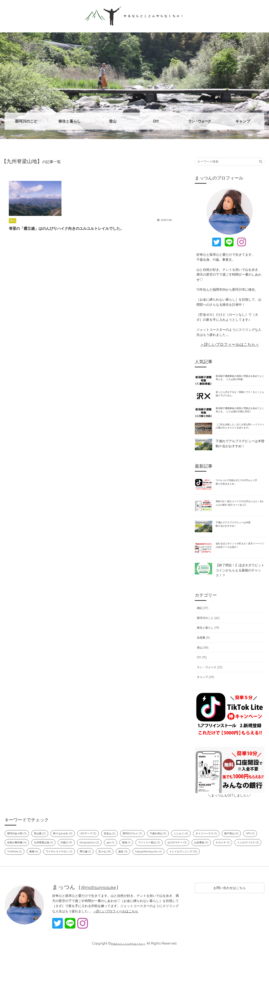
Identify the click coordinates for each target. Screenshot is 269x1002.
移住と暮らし (69, 121)
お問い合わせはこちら (229, 936)
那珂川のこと (26, 121)
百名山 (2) (122, 869)
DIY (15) (200, 692)
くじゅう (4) (201, 869)
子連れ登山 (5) (176, 869)
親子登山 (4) (15, 878)
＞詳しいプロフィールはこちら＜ (229, 344)
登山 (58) (201, 683)
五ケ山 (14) (196, 888)
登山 (112, 121)
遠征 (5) (216, 888)
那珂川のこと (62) (208, 653)
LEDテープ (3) (98, 869)
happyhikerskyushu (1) (22, 897)
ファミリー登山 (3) (206, 878)
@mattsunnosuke (103, 933)
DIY (156, 121)
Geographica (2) (140, 878)
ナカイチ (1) (39, 888)
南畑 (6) (117, 888)
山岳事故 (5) (15, 888)
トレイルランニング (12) (61, 897)
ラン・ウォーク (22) (210, 702)
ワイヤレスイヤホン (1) (145, 888)
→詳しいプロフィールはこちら (115, 957)
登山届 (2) (44, 869)
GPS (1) (36, 878)
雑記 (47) (201, 643)
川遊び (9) (115, 878)
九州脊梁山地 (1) (89, 878)
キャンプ (242, 121)
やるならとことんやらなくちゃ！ (134, 16)
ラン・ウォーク (199, 121)
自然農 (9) (202, 673)
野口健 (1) (175, 888)
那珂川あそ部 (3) (18, 869)
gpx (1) (163, 878)
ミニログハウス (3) (68, 888)
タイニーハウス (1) (230, 869)
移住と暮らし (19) (208, 663)
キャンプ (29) (205, 712)
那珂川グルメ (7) (147, 869)
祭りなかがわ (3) (69, 869)
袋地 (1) (181, 878)
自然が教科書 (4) (59, 878)
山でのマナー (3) (237, 878)
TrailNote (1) (96, 888)
